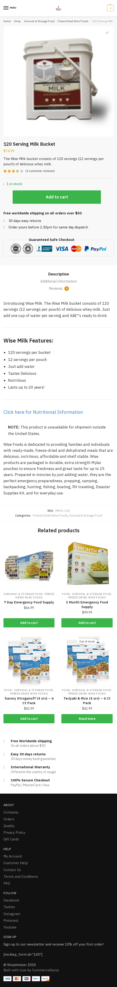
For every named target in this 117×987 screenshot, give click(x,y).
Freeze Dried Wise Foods (73, 21)
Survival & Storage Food (39, 21)
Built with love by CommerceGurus (31, 970)
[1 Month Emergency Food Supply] (86, 564)
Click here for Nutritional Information (43, 412)
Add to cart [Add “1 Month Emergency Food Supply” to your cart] (87, 623)
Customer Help (15, 863)
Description (58, 274)
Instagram (11, 914)
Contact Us (12, 870)
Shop (17, 21)
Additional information (58, 281)
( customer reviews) (40, 171)
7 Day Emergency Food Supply (29, 602)
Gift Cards (11, 839)
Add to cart (57, 197)
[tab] (58, 274)
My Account (12, 856)
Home (7, 21)
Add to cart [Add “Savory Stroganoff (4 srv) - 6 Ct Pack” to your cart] (29, 719)
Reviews (59, 288)
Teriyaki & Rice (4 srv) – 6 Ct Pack (87, 700)
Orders (8, 819)
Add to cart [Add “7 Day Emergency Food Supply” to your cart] (29, 623)
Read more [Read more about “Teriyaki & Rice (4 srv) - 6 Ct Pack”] (87, 719)
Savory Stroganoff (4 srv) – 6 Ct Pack (29, 700)
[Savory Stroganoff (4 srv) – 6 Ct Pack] (28, 660)
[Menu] (6, 8)
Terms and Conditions (20, 876)
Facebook (11, 900)
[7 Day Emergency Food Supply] (28, 564)
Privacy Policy (14, 832)
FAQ (6, 883)
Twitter (9, 907)
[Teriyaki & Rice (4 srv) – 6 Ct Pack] (86, 660)
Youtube (10, 927)
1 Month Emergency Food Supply (87, 604)
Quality (8, 826)
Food (66, 594)
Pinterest (10, 920)
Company (10, 812)
